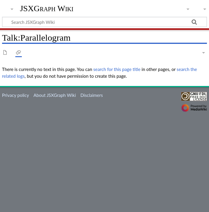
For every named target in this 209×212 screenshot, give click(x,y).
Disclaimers (91, 95)
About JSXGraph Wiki (54, 95)
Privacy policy (15, 95)
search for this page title (117, 69)
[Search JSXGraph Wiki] (104, 21)
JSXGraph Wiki (46, 8)
